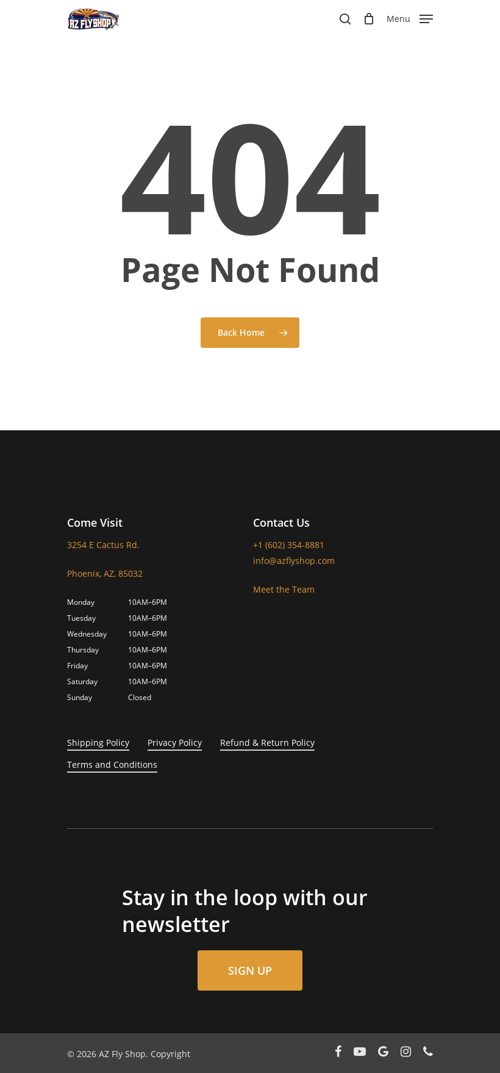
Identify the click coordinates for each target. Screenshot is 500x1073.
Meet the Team (284, 589)
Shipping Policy (98, 742)
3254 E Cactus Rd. (103, 545)
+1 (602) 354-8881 (288, 545)
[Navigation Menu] (410, 17)
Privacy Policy (175, 742)
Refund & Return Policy (267, 742)
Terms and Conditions (112, 764)
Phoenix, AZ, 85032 (105, 573)
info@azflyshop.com (294, 560)
